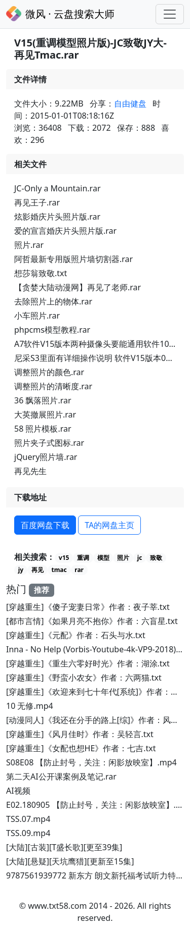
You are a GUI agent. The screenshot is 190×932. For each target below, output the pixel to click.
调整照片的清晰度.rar (53, 386)
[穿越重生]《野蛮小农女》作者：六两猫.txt (84, 677)
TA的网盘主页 (109, 525)
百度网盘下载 (45, 525)
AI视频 (18, 790)
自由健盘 (130, 103)
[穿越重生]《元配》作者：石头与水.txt (75, 635)
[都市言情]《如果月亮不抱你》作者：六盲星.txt (92, 621)
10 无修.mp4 (29, 705)
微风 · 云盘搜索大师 (60, 13)
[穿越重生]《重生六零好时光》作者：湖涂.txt (88, 663)
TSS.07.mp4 (28, 818)
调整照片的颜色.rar (49, 372)
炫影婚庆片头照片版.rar (57, 216)
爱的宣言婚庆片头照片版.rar (65, 230)
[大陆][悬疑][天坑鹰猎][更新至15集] (70, 861)
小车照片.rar (37, 315)
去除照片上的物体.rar (53, 301)
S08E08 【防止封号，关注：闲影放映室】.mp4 (91, 762)
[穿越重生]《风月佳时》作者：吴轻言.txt (80, 734)
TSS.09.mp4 (28, 833)
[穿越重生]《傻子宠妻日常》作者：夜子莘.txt (88, 606)
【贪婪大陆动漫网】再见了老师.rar (77, 287)
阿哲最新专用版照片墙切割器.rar (73, 259)
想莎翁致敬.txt (40, 273)
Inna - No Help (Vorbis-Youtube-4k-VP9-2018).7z (96, 649)
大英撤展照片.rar (45, 414)
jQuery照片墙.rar (45, 456)
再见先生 (30, 471)
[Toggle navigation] (170, 14)
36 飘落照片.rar (42, 400)
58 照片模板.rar (42, 428)
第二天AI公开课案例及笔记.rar (61, 776)
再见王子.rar (37, 202)
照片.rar (29, 244)
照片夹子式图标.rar (49, 442)
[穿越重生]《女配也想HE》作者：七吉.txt (81, 748)
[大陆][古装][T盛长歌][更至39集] (64, 847)
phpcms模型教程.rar (52, 329)
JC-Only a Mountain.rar (57, 188)
